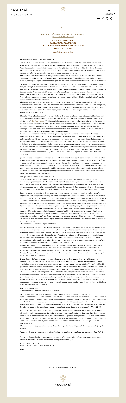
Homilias (28, 15)
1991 (34, 15)
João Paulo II (17, 15)
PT (64, 27)
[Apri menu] (113, 10)
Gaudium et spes (38, 121)
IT (61, 27)
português (108, 14)
